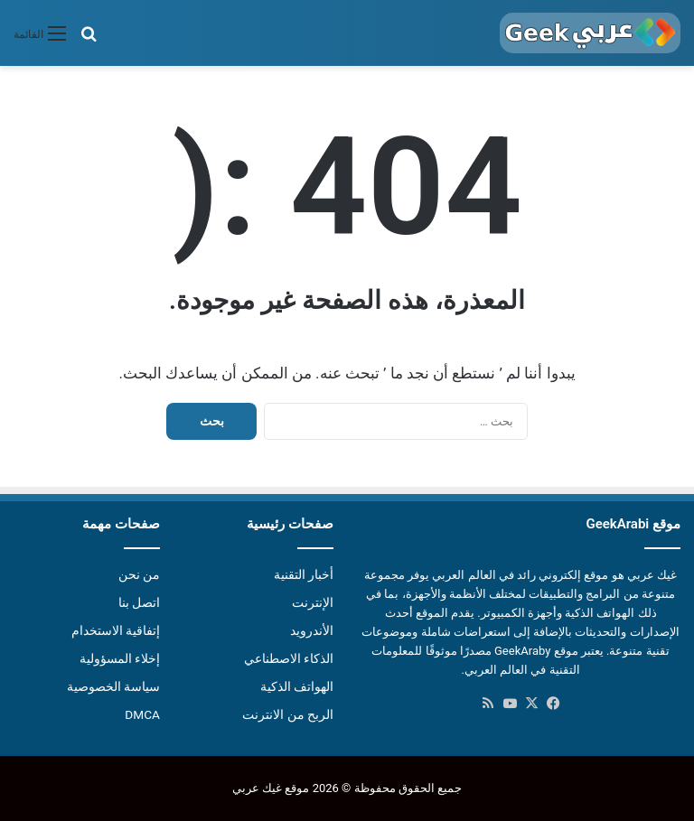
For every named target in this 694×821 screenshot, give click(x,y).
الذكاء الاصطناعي (288, 658)
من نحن (139, 574)
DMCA (142, 714)
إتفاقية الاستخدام (115, 630)
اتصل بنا (139, 602)
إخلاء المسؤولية (120, 658)
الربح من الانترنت (287, 714)
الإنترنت (312, 602)
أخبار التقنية (303, 574)
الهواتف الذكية (296, 686)
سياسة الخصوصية (113, 686)
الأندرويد (311, 630)
